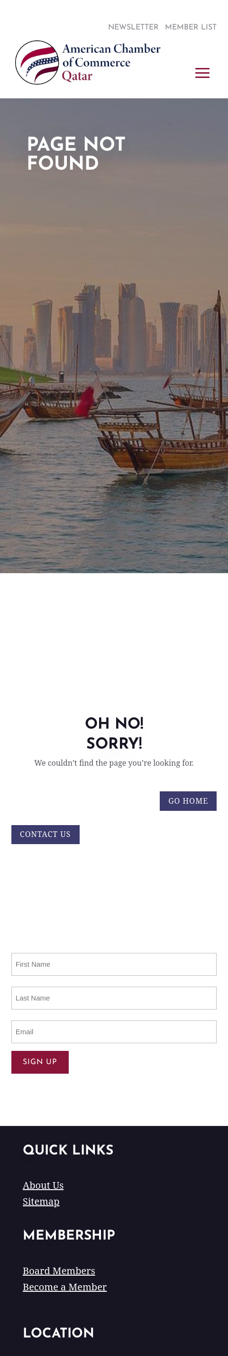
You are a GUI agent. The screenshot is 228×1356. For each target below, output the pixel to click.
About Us (43, 1185)
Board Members (59, 1270)
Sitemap (41, 1201)
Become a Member (65, 1286)
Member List (191, 27)
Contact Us (45, 834)
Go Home (188, 801)
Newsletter (133, 27)
